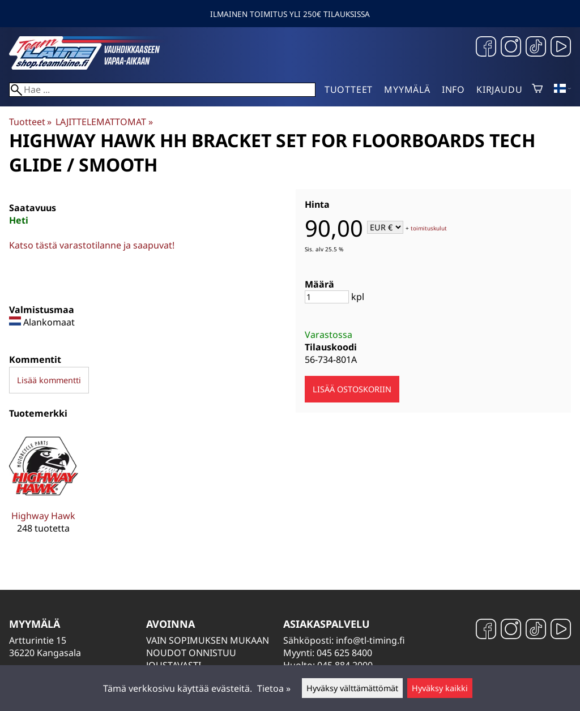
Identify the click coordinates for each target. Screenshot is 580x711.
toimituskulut (429, 228)
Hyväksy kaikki (440, 688)
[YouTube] (561, 47)
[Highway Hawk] (43, 491)
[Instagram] (511, 47)
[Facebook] (486, 47)
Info (453, 89)
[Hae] (162, 90)
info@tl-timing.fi (370, 640)
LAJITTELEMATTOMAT (104, 121)
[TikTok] (536, 47)
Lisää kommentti (49, 380)
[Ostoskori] (537, 89)
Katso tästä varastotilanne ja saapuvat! (91, 245)
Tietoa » (274, 688)
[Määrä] (327, 296)
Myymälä (407, 89)
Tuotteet (349, 89)
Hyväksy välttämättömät (352, 688)
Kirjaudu (499, 89)
